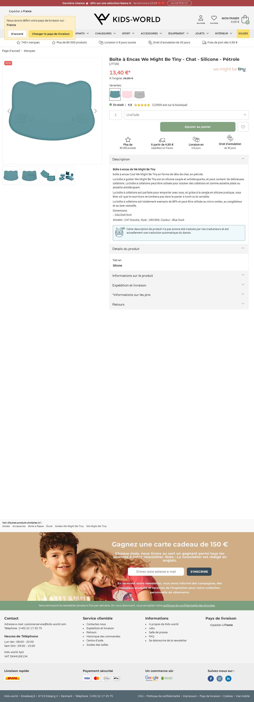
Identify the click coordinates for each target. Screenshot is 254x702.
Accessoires (151, 33)
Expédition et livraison (129, 285)
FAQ (151, 636)
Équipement (178, 33)
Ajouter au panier (198, 126)
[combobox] (186, 115)
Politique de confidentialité (163, 696)
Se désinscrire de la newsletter (168, 640)
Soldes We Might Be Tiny (69, 526)
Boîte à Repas (35, 526)
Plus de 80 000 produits (69, 42)
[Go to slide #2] (29, 175)
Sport (128, 33)
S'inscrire (199, 572)
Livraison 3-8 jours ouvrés (117, 42)
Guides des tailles (97, 644)
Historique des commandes (103, 636)
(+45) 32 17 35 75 (30, 628)
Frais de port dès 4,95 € (219, 42)
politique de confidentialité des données (189, 605)
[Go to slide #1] (10, 175)
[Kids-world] (127, 19)
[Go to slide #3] (47, 175)
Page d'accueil (11, 50)
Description (121, 159)
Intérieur (223, 33)
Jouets (202, 33)
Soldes (243, 33)
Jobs (152, 628)
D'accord (17, 33)
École (49, 526)
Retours (118, 304)
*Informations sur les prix (131, 295)
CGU (141, 696)
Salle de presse (158, 632)
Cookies (228, 696)
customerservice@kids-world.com (45, 624)
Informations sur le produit (132, 276)
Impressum (190, 696)
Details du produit (125, 249)
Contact (11, 618)
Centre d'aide (95, 640)
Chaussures (105, 33)
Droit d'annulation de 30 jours (169, 42)
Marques (29, 50)
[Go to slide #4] (66, 175)
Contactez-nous (96, 624)
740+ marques (28, 42)
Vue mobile (243, 696)
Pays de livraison (210, 696)
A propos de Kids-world (163, 624)
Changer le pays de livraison (51, 33)
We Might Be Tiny (96, 526)
